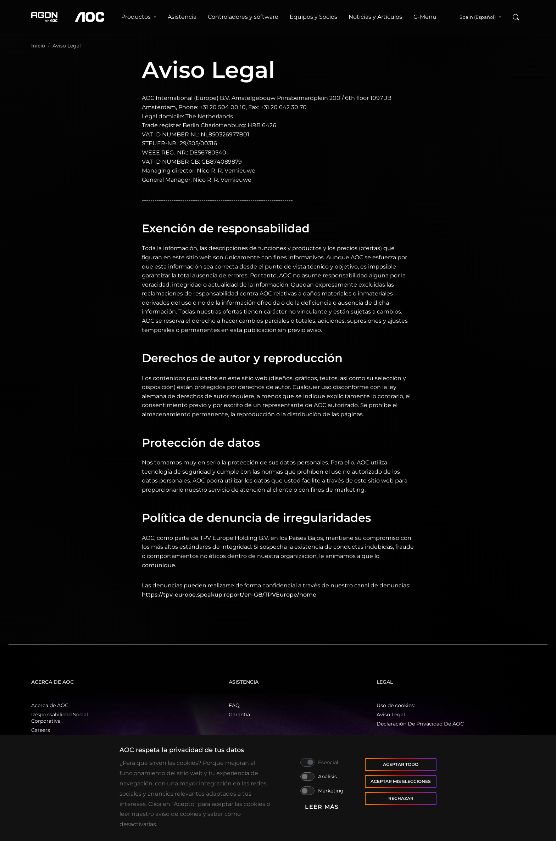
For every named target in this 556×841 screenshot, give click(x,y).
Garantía (239, 714)
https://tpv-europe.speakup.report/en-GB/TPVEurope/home (229, 594)
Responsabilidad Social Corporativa (59, 717)
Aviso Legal (391, 714)
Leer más (322, 807)
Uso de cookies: (396, 705)
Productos (138, 16)
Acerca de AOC (49, 705)
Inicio (38, 46)
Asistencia (182, 16)
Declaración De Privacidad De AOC (420, 724)
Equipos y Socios (313, 16)
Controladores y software (243, 16)
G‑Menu (425, 16)
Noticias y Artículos (375, 16)
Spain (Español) (480, 17)
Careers (40, 730)
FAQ (234, 705)
